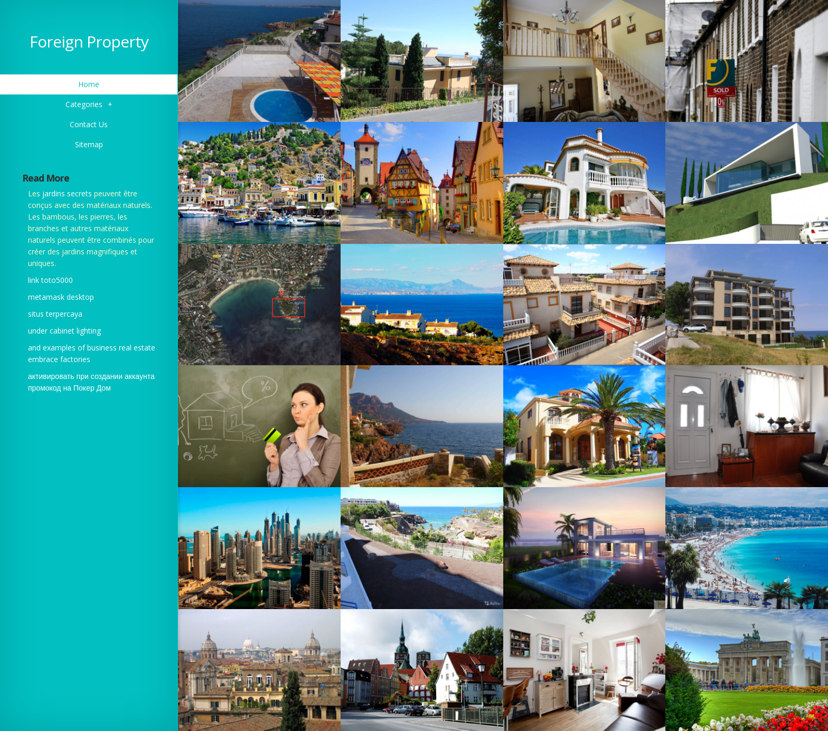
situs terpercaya (55, 314)
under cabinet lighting (64, 331)
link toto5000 (50, 280)
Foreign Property (89, 41)
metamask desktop (61, 297)
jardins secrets (67, 193)
